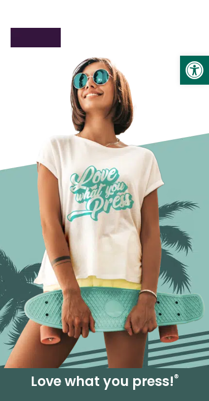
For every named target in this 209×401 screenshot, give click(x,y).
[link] (194, 70)
